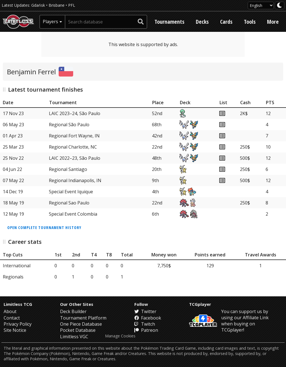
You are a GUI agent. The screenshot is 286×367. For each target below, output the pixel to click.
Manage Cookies (120, 336)
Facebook (147, 318)
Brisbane (57, 5)
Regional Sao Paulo (69, 203)
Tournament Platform (83, 318)
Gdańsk (38, 5)
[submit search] (141, 21)
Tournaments (169, 21)
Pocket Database (78, 330)
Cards (226, 21)
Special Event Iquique (71, 192)
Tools (250, 21)
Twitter (145, 311)
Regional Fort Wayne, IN (74, 136)
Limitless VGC (74, 336)
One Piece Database (81, 324)
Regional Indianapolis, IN (75, 180)
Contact (12, 318)
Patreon (146, 330)
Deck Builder (73, 311)
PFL (71, 5)
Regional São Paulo (69, 124)
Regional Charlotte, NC (73, 147)
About (10, 311)
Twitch (144, 324)
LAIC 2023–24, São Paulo (74, 113)
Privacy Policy (18, 324)
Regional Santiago (68, 169)
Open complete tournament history (44, 227)
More (273, 21)
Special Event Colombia (73, 214)
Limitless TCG (18, 304)
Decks (202, 21)
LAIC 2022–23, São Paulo (74, 158)
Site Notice (15, 330)
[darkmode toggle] (279, 5)
